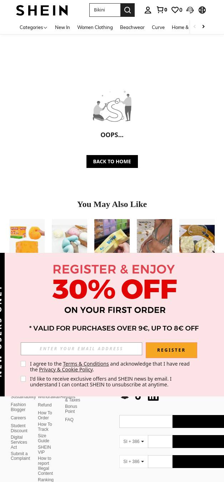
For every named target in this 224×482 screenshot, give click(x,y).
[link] (161, 9)
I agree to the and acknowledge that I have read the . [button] (110, 366)
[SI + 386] (133, 441)
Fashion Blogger (18, 407)
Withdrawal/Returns (56, 396)
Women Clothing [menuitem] (95, 27)
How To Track (45, 427)
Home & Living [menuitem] (187, 27)
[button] (190, 10)
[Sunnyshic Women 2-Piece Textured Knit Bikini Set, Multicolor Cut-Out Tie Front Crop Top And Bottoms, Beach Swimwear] (154, 242)
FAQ (69, 419)
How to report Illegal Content (45, 466)
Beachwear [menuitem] (132, 27)
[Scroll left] (194, 27)
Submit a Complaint (20, 456)
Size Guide (43, 438)
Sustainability (23, 396)
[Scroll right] (203, 27)
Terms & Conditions (86, 363)
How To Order (45, 415)
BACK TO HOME (112, 161)
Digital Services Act (19, 442)
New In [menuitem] (62, 27)
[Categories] (33, 27)
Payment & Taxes (73, 397)
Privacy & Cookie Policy (66, 369)
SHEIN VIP (44, 450)
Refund (45, 405)
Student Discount (19, 428)
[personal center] (148, 10)
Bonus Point (71, 409)
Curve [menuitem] (158, 27)
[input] (81, 348)
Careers (18, 417)
